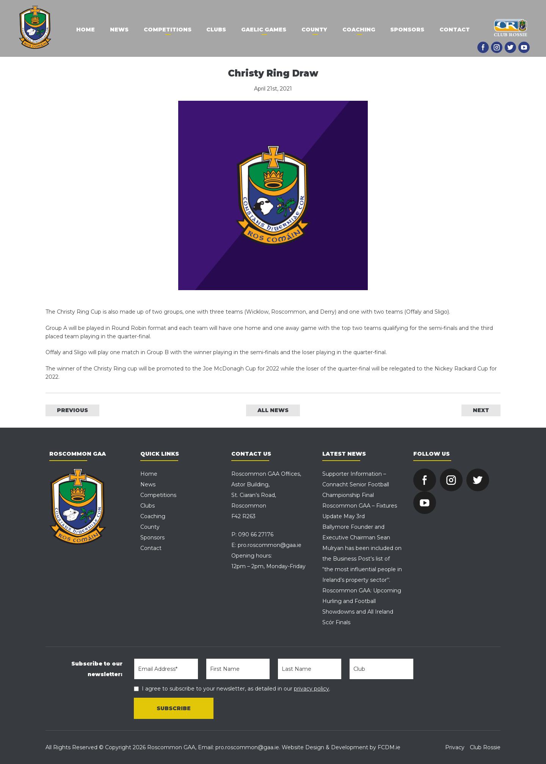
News (119, 29)
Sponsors (408, 29)
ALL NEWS (273, 410)
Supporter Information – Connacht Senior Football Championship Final (355, 484)
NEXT (481, 410)
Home (85, 29)
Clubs (216, 29)
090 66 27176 (255, 534)
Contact (455, 29)
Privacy (454, 747)
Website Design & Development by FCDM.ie (341, 747)
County (314, 29)
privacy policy (311, 688)
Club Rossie (485, 747)
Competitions (167, 29)
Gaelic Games (263, 29)
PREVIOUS (72, 410)
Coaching (358, 29)
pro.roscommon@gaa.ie (269, 545)
